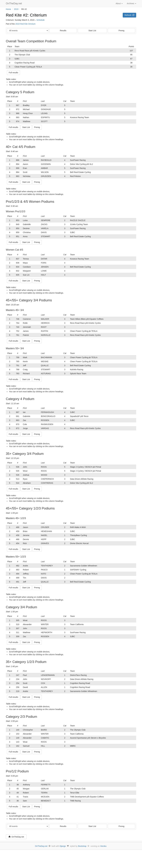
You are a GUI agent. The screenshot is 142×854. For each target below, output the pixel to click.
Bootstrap (82, 846)
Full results (13, 72)
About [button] (119, 3)
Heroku (103, 846)
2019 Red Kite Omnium (25, 24)
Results (63, 30)
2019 (16, 9)
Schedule (40, 20)
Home (8, 9)
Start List (92, 30)
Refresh (129, 15)
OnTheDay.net (14, 3)
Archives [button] (131, 3)
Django (63, 846)
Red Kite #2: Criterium (26, 15)
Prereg (121, 30)
